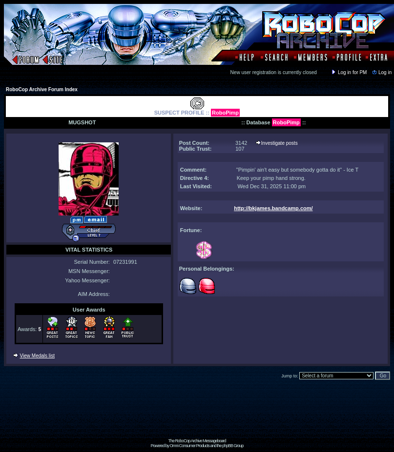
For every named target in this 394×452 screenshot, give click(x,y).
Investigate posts (279, 143)
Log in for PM (349, 72)
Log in (381, 72)
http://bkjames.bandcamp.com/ (273, 208)
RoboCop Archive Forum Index (42, 89)
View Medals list (37, 355)
